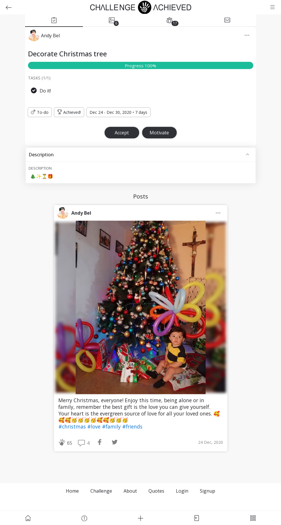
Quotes (156, 491)
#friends (132, 426)
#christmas (72, 426)
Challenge (101, 491)
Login (182, 491)
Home (72, 491)
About (130, 491)
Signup (207, 491)
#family (112, 426)
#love (94, 426)
